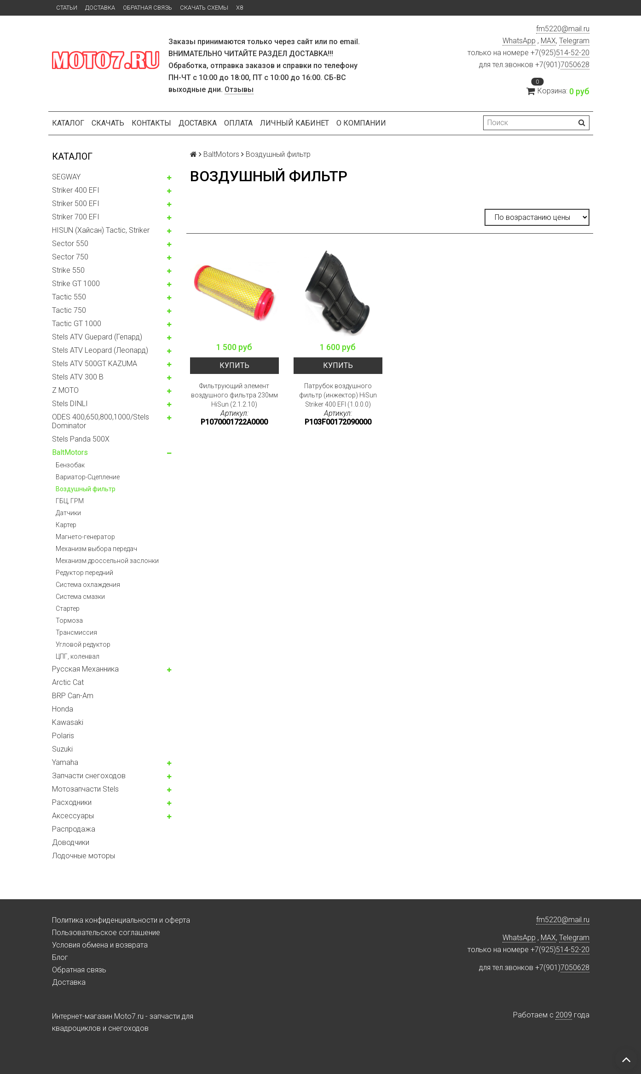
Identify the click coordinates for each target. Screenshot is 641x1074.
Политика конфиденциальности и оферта (121, 920)
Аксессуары (73, 815)
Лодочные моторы (83, 855)
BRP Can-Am (72, 695)
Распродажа (73, 829)
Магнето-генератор (85, 536)
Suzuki (62, 749)
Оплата (238, 123)
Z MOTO (65, 390)
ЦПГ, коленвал (77, 656)
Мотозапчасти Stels (85, 789)
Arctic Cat (68, 682)
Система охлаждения (88, 584)
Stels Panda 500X (81, 439)
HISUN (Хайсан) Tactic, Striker (101, 230)
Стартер (68, 608)
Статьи (66, 7)
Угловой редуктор (83, 644)
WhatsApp (519, 40)
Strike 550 (68, 270)
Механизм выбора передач (96, 548)
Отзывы (239, 89)
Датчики (68, 513)
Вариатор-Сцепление (88, 477)
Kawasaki (67, 722)
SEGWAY (66, 176)
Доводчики (70, 842)
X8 (239, 7)
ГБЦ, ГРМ (70, 501)
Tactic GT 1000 (76, 323)
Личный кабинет (294, 123)
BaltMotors (70, 452)
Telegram (574, 40)
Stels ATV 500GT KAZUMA (94, 363)
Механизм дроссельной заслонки (107, 560)
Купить (234, 365)
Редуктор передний (84, 572)
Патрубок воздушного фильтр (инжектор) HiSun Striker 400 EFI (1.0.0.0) (338, 395)
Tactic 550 (69, 297)
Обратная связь (147, 7)
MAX (548, 40)
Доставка (100, 7)
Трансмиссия (76, 632)
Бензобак (70, 465)
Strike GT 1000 (76, 283)
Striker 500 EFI (75, 203)
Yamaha (65, 762)
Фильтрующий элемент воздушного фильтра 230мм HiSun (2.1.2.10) (234, 395)
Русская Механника (85, 669)
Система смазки (80, 596)
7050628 (574, 64)
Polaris (63, 735)
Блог (60, 957)
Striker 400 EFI (75, 190)
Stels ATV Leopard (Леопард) (100, 350)
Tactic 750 (69, 310)
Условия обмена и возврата (100, 945)
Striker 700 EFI (75, 217)
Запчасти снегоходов (89, 775)
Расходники (72, 802)
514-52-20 (572, 52)
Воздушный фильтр (85, 489)
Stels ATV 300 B (78, 377)
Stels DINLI (70, 403)
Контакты (151, 123)
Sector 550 (70, 243)
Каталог (68, 123)
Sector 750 (70, 257)
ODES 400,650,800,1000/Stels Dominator (100, 421)
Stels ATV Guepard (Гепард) (97, 337)
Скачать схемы (204, 7)
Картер (66, 524)
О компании (361, 123)
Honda (62, 709)
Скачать (108, 123)
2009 (563, 1015)
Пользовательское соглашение (106, 932)
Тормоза (69, 620)
